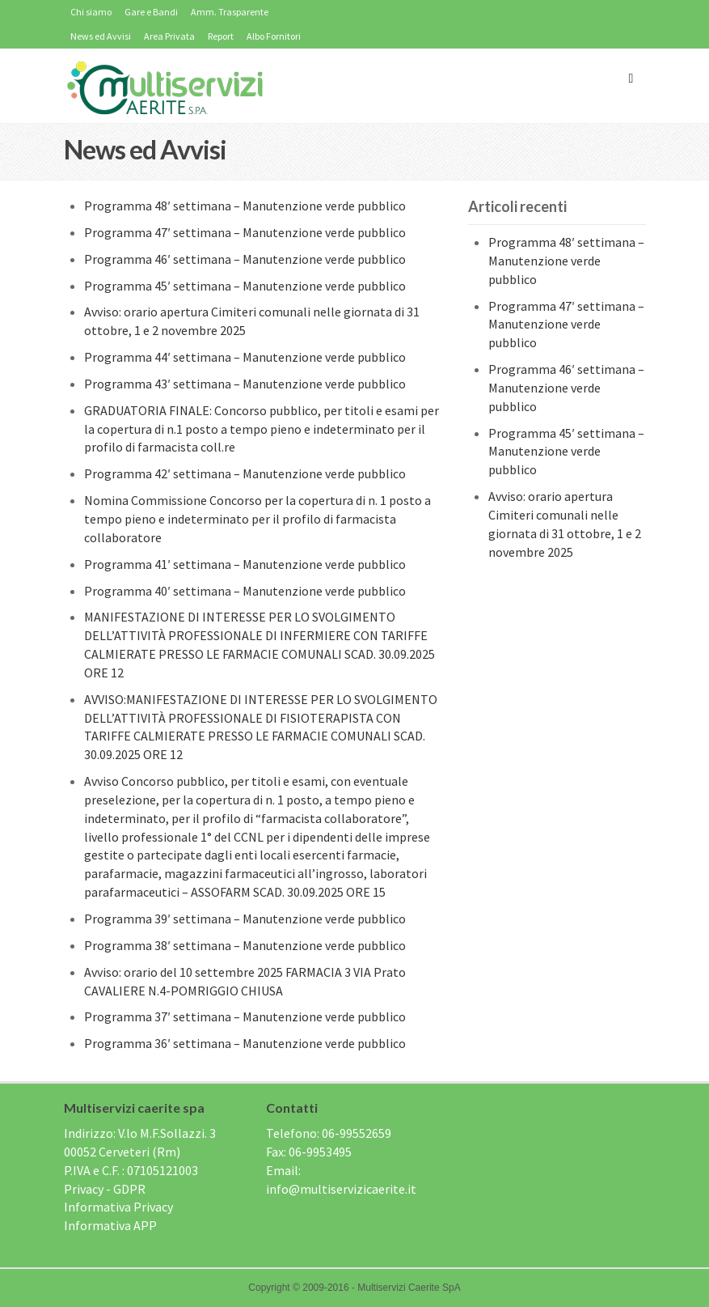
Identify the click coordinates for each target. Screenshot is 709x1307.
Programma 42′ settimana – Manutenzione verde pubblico (245, 473)
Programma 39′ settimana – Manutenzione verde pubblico (245, 918)
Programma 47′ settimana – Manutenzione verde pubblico (245, 232)
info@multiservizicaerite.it (341, 1189)
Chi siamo (91, 12)
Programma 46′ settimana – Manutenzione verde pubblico (245, 259)
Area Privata (169, 36)
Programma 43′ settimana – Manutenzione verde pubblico (245, 384)
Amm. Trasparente (229, 12)
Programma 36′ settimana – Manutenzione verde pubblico (245, 1043)
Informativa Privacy (118, 1207)
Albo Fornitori (274, 36)
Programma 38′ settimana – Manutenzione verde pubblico (245, 945)
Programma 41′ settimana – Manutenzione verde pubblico (245, 564)
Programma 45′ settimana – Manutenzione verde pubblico (245, 286)
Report (221, 36)
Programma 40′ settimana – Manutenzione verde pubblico (245, 591)
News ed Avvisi (100, 36)
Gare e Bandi (151, 12)
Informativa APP (110, 1225)
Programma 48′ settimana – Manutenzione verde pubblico (245, 205)
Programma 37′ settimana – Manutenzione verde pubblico (245, 1016)
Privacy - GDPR (105, 1189)
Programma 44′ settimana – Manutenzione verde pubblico (245, 357)
